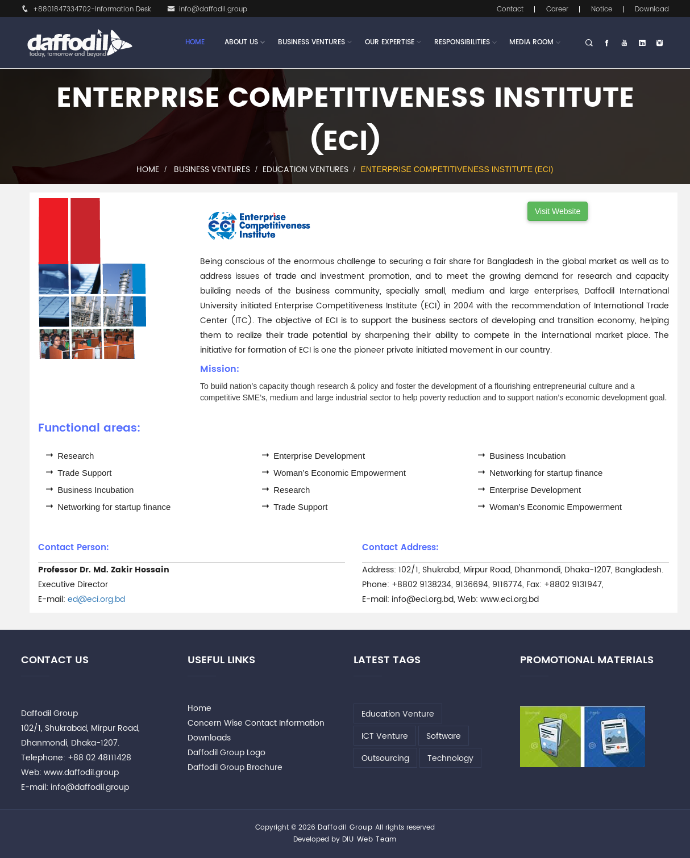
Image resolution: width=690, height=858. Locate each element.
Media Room (531, 42)
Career (557, 9)
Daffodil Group (345, 827)
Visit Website (557, 211)
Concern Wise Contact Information (256, 723)
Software (443, 736)
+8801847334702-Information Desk (86, 9)
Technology (450, 758)
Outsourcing (385, 758)
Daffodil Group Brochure (235, 767)
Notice (601, 9)
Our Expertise (389, 42)
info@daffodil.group (207, 9)
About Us (241, 42)
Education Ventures (305, 169)
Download (652, 9)
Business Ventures (311, 42)
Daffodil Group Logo (226, 752)
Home (195, 42)
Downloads (209, 737)
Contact (510, 9)
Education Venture (397, 714)
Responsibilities (462, 42)
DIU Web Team (369, 839)
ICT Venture (384, 736)
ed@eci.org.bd (96, 599)
